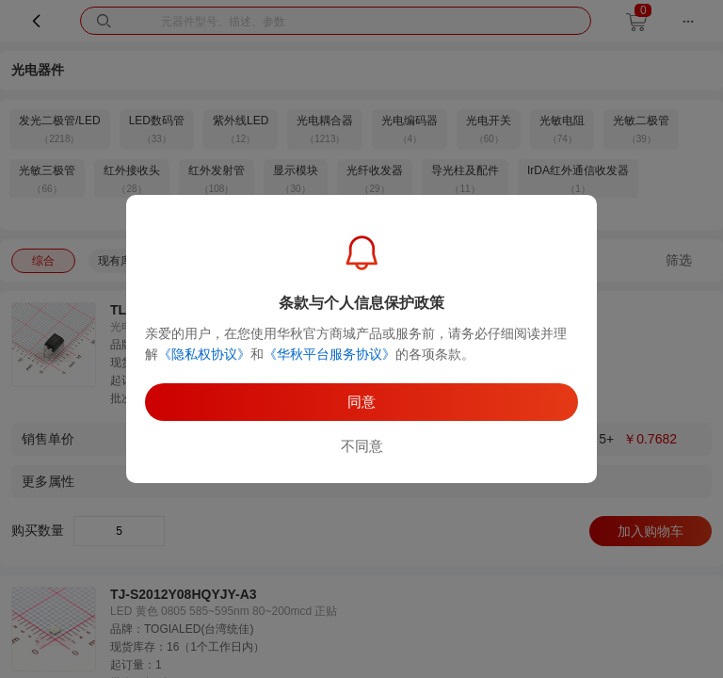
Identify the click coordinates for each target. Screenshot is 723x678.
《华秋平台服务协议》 (329, 354)
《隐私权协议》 (204, 354)
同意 (361, 402)
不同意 (362, 446)
